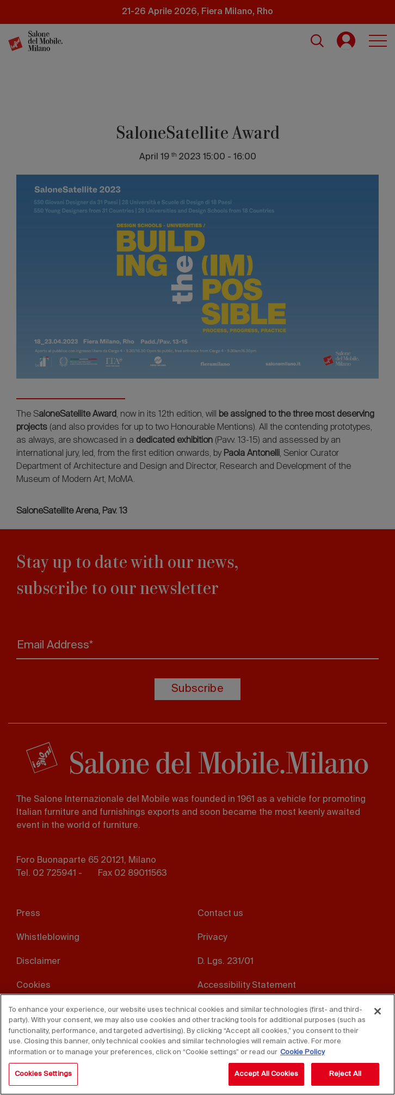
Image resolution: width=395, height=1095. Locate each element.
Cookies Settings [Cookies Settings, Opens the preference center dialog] (43, 1074)
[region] (197, 1044)
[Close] (378, 1011)
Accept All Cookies (266, 1074)
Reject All (345, 1074)
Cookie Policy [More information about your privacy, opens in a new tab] (302, 1052)
